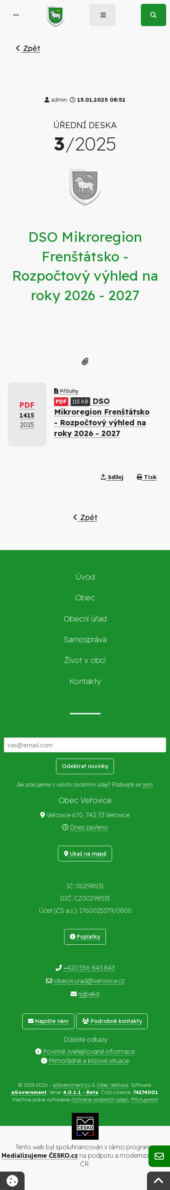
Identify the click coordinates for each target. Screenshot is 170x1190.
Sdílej (112, 477)
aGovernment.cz (71, 1085)
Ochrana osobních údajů (100, 1099)
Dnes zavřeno (89, 827)
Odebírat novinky (85, 766)
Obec (85, 597)
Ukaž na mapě (85, 853)
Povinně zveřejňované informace (85, 1051)
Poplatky (85, 936)
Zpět (28, 48)
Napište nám (48, 1021)
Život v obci (85, 660)
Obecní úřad (85, 618)
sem (147, 784)
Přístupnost (144, 1099)
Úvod (85, 577)
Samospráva (85, 639)
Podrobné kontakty (112, 1021)
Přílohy (66, 391)
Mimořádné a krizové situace (85, 1060)
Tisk (147, 477)
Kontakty (85, 681)
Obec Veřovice (112, 1085)
